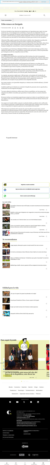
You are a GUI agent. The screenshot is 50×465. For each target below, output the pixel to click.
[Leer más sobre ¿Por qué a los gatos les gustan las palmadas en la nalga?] (29, 293)
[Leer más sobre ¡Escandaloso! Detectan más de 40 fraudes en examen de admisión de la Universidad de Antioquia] (29, 206)
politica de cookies (35, 2)
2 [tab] (23, 381)
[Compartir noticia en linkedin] (22, 27)
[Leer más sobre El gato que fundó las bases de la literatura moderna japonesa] (29, 307)
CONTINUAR (43, 1)
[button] (46, 209)
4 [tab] (26, 381)
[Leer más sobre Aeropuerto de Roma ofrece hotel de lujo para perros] (29, 313)
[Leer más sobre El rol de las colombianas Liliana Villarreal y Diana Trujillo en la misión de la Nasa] (29, 252)
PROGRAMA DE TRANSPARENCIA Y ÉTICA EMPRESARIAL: (29, 421)
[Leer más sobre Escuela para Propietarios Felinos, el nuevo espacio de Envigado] (29, 300)
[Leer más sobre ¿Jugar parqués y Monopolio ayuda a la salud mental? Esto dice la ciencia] (29, 245)
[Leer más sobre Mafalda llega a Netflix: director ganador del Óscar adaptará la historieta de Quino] (29, 265)
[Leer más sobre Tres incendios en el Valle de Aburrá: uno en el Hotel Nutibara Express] (29, 219)
